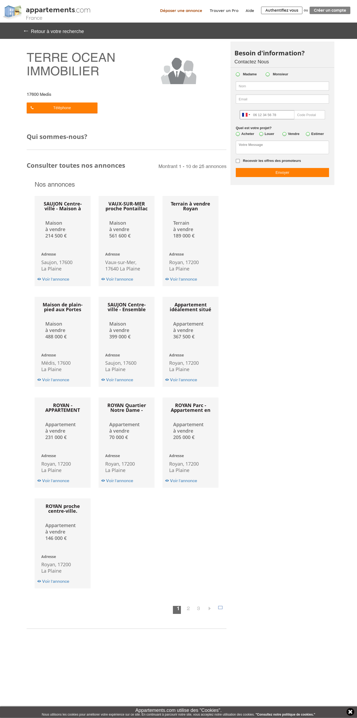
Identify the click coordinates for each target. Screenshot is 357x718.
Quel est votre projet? (253, 128)
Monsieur (280, 74)
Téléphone (51, 108)
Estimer (317, 134)
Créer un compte (330, 10)
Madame (250, 74)
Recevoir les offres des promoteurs (272, 161)
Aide (250, 10)
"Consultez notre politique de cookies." (285, 714)
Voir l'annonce (53, 279)
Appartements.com (12, 12)
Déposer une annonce (181, 10)
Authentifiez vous (281, 10)
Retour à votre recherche (53, 31)
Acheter (247, 134)
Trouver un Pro (224, 10)
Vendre (293, 134)
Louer (269, 134)
